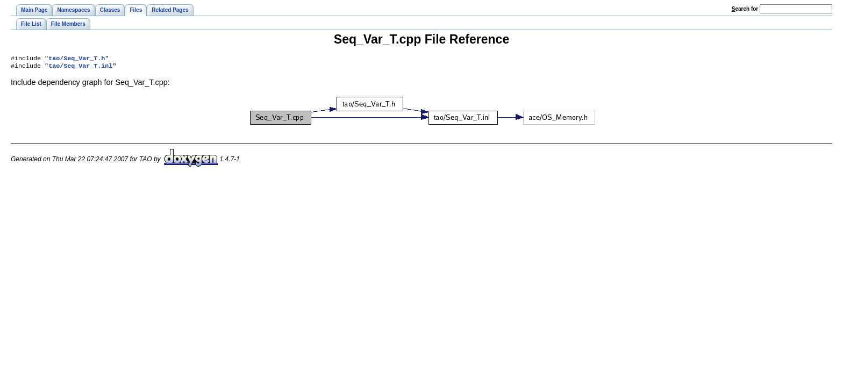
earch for (745, 9)
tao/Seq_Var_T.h (76, 59)
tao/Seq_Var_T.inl (80, 67)
